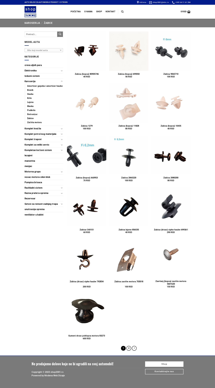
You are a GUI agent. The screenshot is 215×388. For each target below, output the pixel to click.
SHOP (99, 11)
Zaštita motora (34, 122)
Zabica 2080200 (170, 178)
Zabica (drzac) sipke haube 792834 (87, 281)
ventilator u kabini (34, 214)
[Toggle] (62, 70)
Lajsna (30, 102)
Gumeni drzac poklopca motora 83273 (86, 336)
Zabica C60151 (87, 230)
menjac (28, 166)
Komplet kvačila (33, 128)
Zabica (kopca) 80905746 (87, 74)
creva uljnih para (33, 65)
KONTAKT (110, 11)
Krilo (29, 98)
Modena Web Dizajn (54, 375)
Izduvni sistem (32, 76)
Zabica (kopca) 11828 (128, 126)
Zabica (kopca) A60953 (87, 178)
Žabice (30, 118)
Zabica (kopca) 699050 (129, 74)
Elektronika (31, 70)
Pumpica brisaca (33, 182)
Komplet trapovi (33, 139)
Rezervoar (30, 198)
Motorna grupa (32, 171)
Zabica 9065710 (170, 74)
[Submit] (60, 34)
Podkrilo (31, 110)
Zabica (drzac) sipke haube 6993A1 (171, 230)
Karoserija (32, 22)
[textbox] (43, 50)
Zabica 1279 (87, 126)
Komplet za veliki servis (37, 144)
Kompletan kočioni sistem (38, 150)
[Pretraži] (122, 11)
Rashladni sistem (33, 187)
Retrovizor (32, 114)
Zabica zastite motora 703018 (128, 281)
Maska (30, 106)
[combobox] (44, 50)
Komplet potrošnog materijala (40, 134)
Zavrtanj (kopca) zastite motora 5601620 (170, 282)
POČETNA (76, 11)
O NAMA (88, 11)
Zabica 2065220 (128, 178)
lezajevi (28, 155)
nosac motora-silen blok (37, 177)
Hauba (30, 94)
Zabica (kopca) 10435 (171, 126)
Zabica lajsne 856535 (129, 230)
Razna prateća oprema (36, 193)
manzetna (30, 161)
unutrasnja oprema (35, 209)
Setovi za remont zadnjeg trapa (41, 204)
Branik (30, 90)
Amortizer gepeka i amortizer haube (45, 86)
